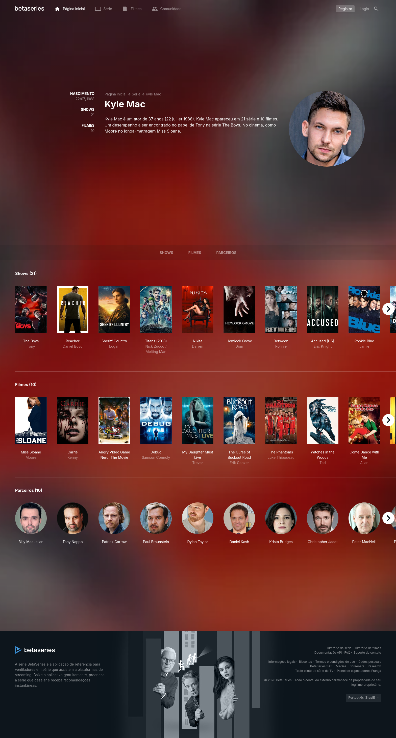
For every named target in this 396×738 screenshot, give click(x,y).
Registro (345, 9)
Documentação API (328, 652)
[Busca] (376, 9)
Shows (166, 252)
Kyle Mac (153, 94)
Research (374, 666)
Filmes (194, 252)
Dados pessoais (369, 662)
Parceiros (226, 252)
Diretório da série (339, 648)
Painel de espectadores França (359, 671)
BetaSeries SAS (321, 666)
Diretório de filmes (368, 648)
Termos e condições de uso (335, 662)
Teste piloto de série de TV (314, 671)
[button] (31, 523)
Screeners (357, 666)
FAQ (347, 652)
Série (136, 94)
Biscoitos (305, 662)
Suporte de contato (367, 652)
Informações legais (282, 662)
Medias (341, 666)
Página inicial (116, 94)
